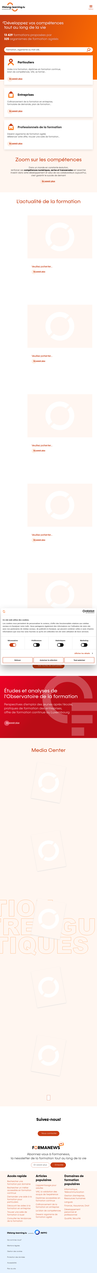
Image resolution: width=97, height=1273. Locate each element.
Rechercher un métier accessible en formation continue (19, 1190)
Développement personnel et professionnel (72, 1212)
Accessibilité (11, 1263)
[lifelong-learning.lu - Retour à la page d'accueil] (13, 7)
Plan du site (11, 1268)
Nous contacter (48, 1133)
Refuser (17, 660)
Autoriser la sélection (48, 660)
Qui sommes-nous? (14, 1240)
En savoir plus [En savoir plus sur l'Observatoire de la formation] (12, 723)
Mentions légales (13, 1246)
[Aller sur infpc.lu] (27, 1234)
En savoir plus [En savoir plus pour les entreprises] (15, 111)
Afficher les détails (82, 653)
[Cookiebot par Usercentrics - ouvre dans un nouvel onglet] (84, 611)
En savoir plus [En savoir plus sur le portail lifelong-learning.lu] (48, 181)
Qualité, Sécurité (72, 1218)
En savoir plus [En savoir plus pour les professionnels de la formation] (15, 144)
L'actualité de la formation (49, 201)
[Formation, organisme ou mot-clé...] (44, 49)
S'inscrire (58, 1165)
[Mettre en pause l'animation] (48, 1097)
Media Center (48, 750)
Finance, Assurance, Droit (76, 1206)
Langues (68, 1202)
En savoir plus (39, 272)
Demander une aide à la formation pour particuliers (19, 1199)
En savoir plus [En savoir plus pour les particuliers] (15, 79)
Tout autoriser (79, 660)
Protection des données (16, 1257)
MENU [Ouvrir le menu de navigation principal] (91, 9)
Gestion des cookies (14, 1251)
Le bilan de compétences (48, 1211)
